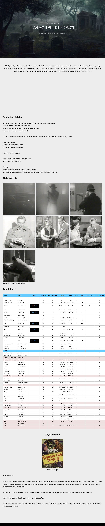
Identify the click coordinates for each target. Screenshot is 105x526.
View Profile (34, 305)
